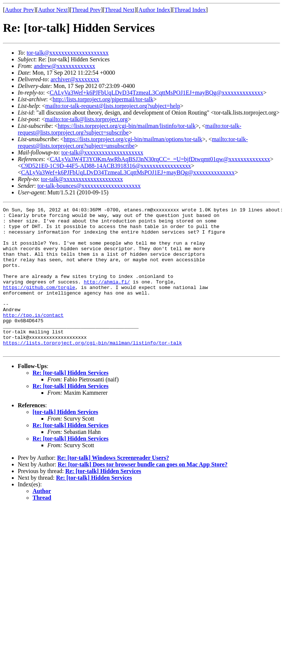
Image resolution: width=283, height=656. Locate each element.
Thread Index (190, 10)
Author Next (53, 10)
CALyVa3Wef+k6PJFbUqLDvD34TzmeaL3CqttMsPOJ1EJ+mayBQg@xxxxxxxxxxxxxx (156, 92)
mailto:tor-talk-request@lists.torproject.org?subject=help (112, 106)
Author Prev (19, 10)
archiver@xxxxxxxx (75, 79)
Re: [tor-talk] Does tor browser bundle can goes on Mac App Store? (143, 493)
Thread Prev (86, 10)
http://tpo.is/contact (33, 337)
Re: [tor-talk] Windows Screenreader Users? (113, 486)
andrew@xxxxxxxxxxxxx (64, 66)
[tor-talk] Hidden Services (65, 441)
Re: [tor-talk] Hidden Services (70, 401)
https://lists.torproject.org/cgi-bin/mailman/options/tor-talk (133, 139)
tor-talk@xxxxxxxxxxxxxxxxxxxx (68, 53)
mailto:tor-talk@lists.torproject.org (86, 119)
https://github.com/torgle (39, 303)
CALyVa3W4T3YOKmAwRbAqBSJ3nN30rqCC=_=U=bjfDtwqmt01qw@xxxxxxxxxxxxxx (160, 159)
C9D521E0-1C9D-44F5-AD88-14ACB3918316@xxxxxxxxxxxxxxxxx (106, 166)
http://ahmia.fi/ (107, 297)
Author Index (154, 10)
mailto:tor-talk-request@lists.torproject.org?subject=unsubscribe (133, 142)
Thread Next (119, 10)
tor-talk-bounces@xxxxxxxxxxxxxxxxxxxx (89, 186)
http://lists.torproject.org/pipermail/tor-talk (103, 99)
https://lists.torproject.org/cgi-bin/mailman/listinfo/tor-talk (127, 126)
